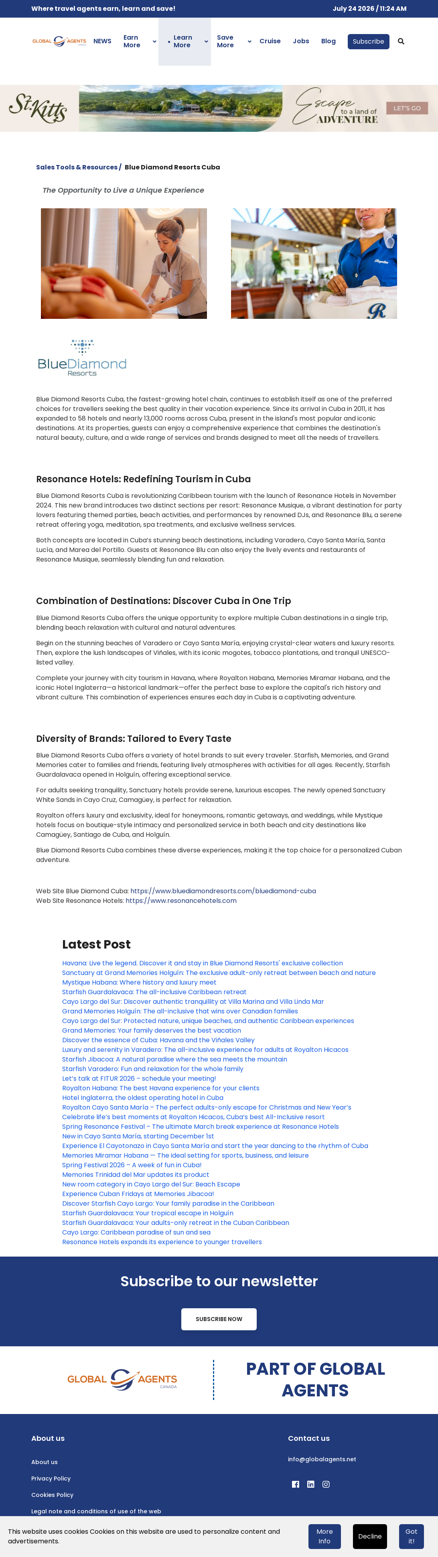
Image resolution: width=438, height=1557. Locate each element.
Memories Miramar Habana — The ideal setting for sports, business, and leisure (185, 1155)
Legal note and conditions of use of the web (96, 1511)
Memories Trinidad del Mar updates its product (135, 1174)
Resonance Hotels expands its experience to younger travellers (162, 1242)
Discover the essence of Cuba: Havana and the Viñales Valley (158, 1040)
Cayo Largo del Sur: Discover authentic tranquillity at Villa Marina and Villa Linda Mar (193, 1001)
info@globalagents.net (322, 1459)
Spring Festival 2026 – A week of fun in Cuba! (132, 1165)
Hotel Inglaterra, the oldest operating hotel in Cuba (142, 1097)
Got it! (412, 1536)
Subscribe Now (219, 1319)
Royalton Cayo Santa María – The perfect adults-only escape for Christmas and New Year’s (206, 1107)
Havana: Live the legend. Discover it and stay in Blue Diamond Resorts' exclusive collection (202, 963)
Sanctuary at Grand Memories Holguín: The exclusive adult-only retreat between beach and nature (219, 972)
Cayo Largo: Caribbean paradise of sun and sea (136, 1232)
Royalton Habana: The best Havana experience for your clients (161, 1088)
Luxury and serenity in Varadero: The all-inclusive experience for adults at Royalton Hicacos (205, 1049)
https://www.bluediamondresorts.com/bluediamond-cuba (223, 891)
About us (44, 1462)
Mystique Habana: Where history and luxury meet (139, 982)
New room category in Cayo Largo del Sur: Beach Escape (151, 1184)
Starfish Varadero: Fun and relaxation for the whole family (152, 1069)
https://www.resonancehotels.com (181, 900)
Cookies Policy (52, 1495)
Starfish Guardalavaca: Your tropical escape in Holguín (147, 1213)
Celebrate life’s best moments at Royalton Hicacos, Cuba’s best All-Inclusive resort (193, 1117)
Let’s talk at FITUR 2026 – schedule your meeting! (139, 1078)
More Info (324, 1536)
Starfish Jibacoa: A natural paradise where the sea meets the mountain (174, 1059)
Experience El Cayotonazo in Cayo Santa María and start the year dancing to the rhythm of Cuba (215, 1145)
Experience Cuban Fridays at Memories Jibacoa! (138, 1193)
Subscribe (368, 41)
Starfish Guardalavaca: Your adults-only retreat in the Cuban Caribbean (175, 1222)
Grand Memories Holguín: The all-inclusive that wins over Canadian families (180, 1011)
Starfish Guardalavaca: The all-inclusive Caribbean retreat (154, 992)
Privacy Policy (51, 1478)
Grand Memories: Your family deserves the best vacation (151, 1030)
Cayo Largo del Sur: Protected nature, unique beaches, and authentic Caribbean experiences (208, 1020)
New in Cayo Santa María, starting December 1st (138, 1136)
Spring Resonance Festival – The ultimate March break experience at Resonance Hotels (200, 1126)
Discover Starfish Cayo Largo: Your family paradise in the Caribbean (168, 1203)
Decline (370, 1536)
